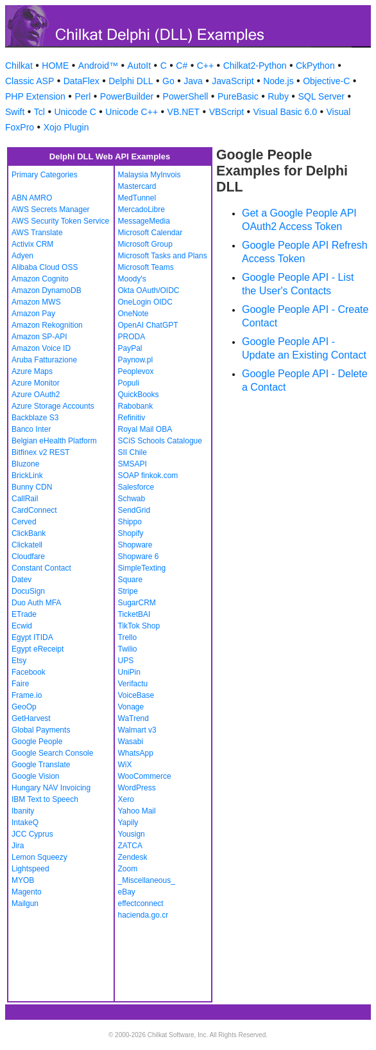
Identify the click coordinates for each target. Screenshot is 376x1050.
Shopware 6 (138, 556)
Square (130, 579)
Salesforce (136, 487)
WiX (125, 764)
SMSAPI (132, 463)
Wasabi (131, 741)
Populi (128, 382)
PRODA (132, 336)
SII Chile (132, 452)
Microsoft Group (145, 244)
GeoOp (24, 706)
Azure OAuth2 (36, 394)
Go (168, 81)
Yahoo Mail (137, 810)
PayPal (130, 348)
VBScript (226, 112)
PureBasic (238, 96)
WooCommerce (144, 776)
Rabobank (135, 406)
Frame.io (27, 695)
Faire (20, 683)
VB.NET (183, 112)
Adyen (22, 255)
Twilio (127, 649)
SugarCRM (137, 602)
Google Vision (36, 776)
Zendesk (133, 857)
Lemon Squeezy (39, 857)
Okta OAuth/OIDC (149, 290)
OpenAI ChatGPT (148, 325)
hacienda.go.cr (143, 915)
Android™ (98, 65)
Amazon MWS (36, 302)
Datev (21, 579)
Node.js (278, 81)
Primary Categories (45, 174)
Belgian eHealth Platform (54, 440)
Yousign (131, 834)
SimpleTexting (142, 568)
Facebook (29, 672)
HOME (55, 65)
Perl (82, 96)
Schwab (132, 498)
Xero (126, 799)
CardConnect (34, 510)
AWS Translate (37, 232)
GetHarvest (31, 718)
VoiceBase (136, 695)
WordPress (137, 787)
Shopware (135, 544)
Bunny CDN (32, 487)
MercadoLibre (141, 209)
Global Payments (41, 729)
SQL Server (321, 96)
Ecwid (22, 625)
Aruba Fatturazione (44, 359)
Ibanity (23, 810)
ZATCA (130, 845)
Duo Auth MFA (36, 602)
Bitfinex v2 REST (41, 452)
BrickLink (27, 475)
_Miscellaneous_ (146, 880)
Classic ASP (29, 81)
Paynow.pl (135, 359)
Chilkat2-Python (255, 65)
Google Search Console (52, 753)
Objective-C (326, 81)
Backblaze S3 (35, 417)
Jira (18, 845)
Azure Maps (32, 371)
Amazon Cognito (40, 278)
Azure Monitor (36, 382)
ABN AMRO (32, 197)
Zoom (128, 868)
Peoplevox (136, 371)
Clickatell (27, 544)
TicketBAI (134, 614)
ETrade (24, 614)
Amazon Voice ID (41, 348)
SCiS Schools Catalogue (160, 440)
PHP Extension (35, 96)
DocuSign (28, 591)
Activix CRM (32, 244)
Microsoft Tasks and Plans (162, 255)
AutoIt (139, 65)
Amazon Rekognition (47, 325)
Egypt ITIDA (32, 637)
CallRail (25, 498)
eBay (126, 891)
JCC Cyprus (32, 834)
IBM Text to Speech (45, 799)
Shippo (130, 521)
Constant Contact (41, 568)
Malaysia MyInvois (149, 174)
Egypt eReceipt (38, 649)
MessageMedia (144, 221)
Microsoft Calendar (150, 232)
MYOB (23, 880)
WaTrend (133, 718)
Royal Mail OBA (145, 429)
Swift (14, 112)
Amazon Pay (33, 313)
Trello (127, 637)
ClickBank (29, 533)
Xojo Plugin (66, 127)
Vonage (131, 706)
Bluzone (25, 463)
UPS (126, 660)
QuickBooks (138, 394)
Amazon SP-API (39, 336)
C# (181, 65)
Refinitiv (132, 417)
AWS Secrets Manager (51, 209)
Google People (37, 741)
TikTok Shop (139, 625)
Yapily (128, 822)
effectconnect (141, 903)
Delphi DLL (130, 81)
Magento (27, 891)
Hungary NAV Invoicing (51, 787)
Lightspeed (30, 868)
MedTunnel (137, 197)
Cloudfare (28, 556)
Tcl (39, 112)
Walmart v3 (137, 729)
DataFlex (81, 81)
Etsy (19, 660)
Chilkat (19, 65)
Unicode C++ (131, 112)
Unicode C (75, 112)
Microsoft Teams (146, 267)
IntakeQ (25, 822)
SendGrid (134, 510)
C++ (205, 65)
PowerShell (186, 96)
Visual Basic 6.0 (285, 112)
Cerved (24, 521)
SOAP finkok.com (148, 475)
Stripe (128, 591)
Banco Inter (31, 429)
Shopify (131, 533)
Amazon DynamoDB (46, 290)
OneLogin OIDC (145, 302)
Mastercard (137, 186)
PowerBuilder (126, 96)
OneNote (133, 313)
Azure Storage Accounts (53, 406)
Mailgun (25, 903)
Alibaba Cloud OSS (45, 267)
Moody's (132, 278)
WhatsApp (135, 753)
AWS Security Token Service (60, 221)
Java (193, 81)
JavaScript (232, 81)
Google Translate (41, 764)
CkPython (315, 65)
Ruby (278, 96)
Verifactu (133, 683)
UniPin (129, 672)
